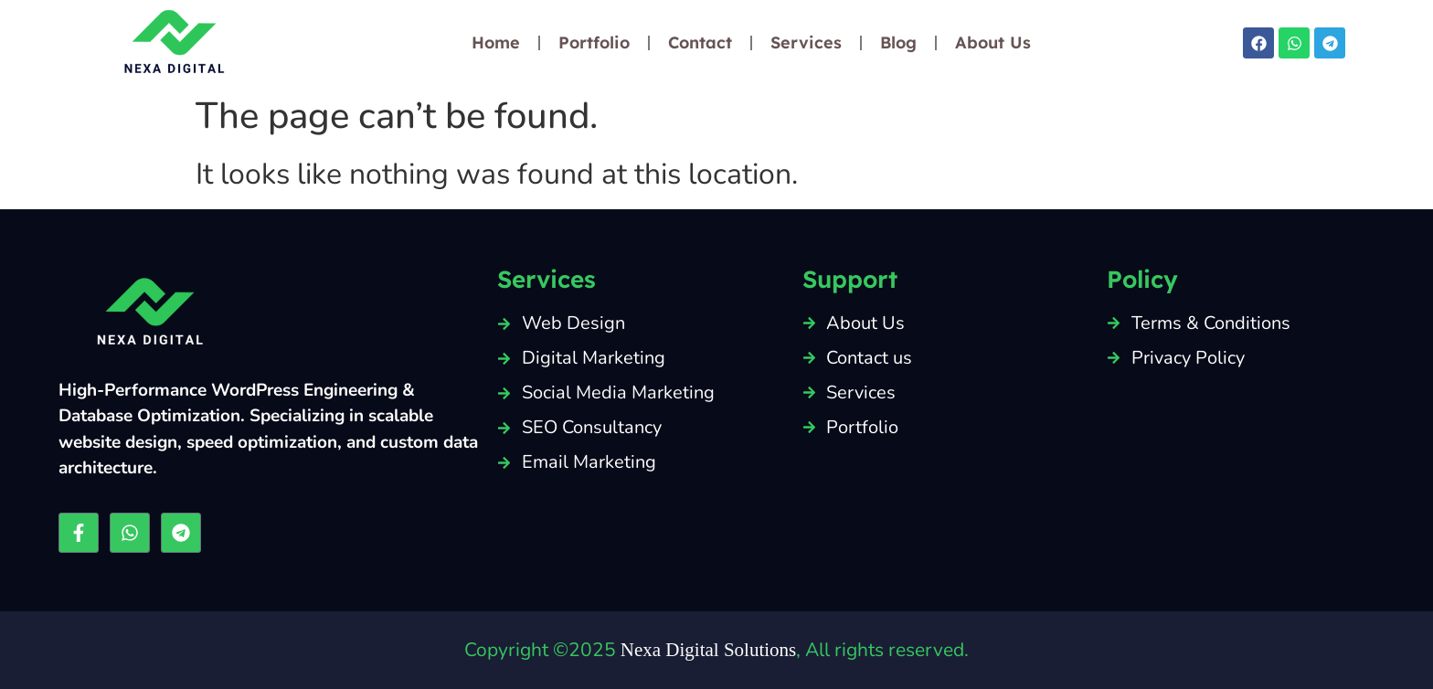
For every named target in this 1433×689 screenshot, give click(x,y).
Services (806, 42)
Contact (700, 42)
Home (496, 42)
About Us (993, 42)
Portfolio (594, 42)
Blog (898, 42)
